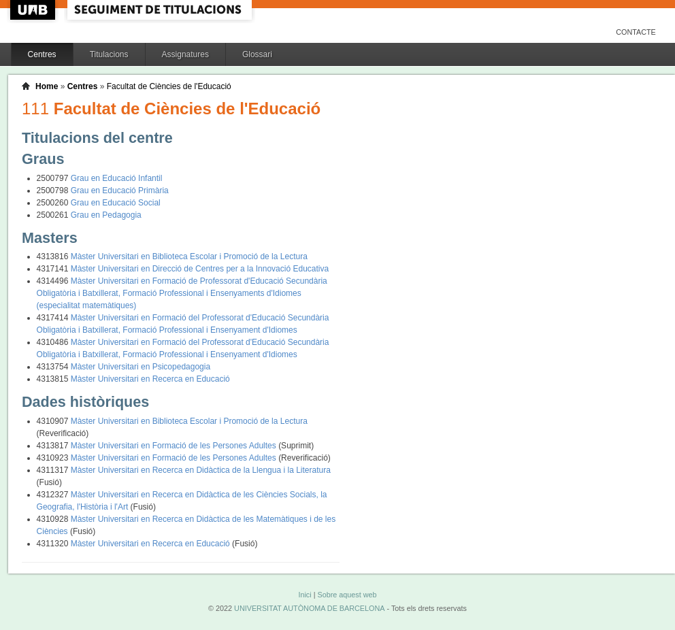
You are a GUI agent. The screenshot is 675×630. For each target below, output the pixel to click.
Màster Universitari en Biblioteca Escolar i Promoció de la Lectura (189, 256)
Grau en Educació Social (116, 203)
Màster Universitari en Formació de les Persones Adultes (174, 445)
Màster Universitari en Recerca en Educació (150, 379)
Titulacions (109, 54)
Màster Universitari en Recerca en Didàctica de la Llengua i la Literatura (201, 470)
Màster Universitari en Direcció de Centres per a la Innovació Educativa (200, 268)
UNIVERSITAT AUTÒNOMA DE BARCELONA (309, 608)
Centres (42, 54)
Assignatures (185, 54)
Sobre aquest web (346, 595)
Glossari (257, 54)
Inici (304, 595)
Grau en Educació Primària (120, 190)
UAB (34, 10)
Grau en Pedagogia (106, 215)
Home (46, 86)
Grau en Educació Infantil (117, 178)
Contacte (636, 32)
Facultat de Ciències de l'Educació (169, 86)
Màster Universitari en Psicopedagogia (140, 366)
